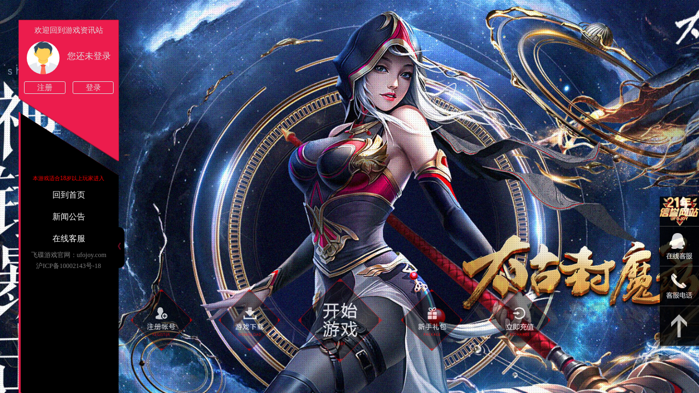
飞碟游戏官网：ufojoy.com (68, 255)
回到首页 (68, 194)
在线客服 (68, 238)
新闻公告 (68, 216)
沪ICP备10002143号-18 (68, 266)
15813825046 (679, 286)
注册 (44, 88)
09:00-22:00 (679, 251)
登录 (93, 88)
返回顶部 (679, 326)
